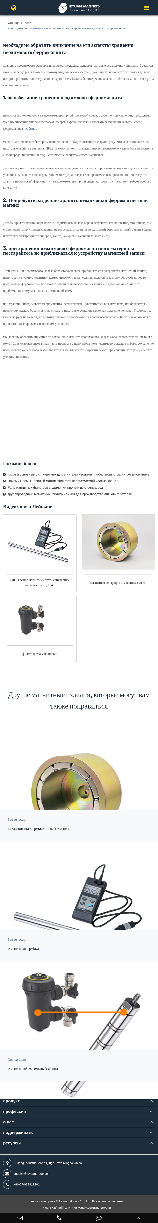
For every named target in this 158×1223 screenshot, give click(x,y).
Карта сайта (52, 1207)
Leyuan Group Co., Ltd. (75, 1201)
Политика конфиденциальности (86, 1207)
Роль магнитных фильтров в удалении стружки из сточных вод (53, 487)
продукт (11, 1101)
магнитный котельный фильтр (34, 1068)
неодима (30, 128)
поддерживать (18, 1132)
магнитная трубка (23, 948)
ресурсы (12, 1143)
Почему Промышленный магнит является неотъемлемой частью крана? (60, 481)
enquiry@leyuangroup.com (26, 1173)
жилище (13, 23)
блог (27, 23)
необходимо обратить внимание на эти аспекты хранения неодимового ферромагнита (66, 28)
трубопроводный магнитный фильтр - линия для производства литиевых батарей (67, 494)
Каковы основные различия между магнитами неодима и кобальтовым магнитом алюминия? (76, 474)
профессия (14, 1111)
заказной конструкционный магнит (38, 828)
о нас (8, 1122)
